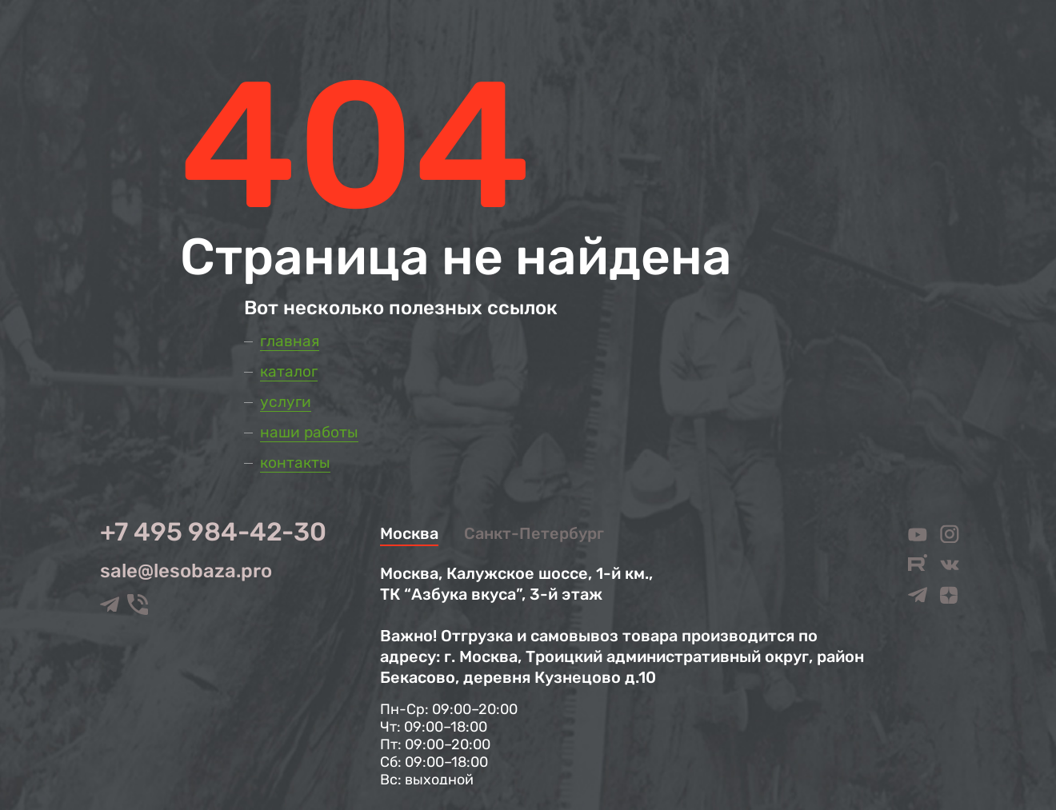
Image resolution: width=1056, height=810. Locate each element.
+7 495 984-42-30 (213, 532)
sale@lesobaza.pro (186, 571)
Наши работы (309, 432)
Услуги (285, 402)
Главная (289, 341)
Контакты (295, 462)
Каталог (289, 371)
